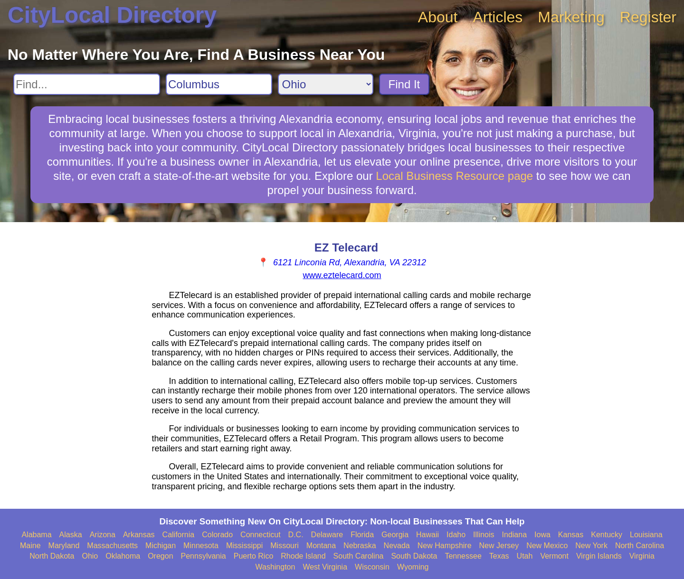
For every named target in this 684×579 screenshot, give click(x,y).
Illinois (483, 535)
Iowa (542, 535)
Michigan (160, 546)
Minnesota (200, 546)
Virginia (642, 556)
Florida (362, 535)
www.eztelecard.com (342, 275)
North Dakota (51, 556)
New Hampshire (445, 546)
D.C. (296, 535)
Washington (275, 567)
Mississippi (244, 546)
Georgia (394, 535)
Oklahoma (122, 556)
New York (591, 546)
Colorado (217, 535)
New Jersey (499, 546)
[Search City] (219, 84)
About (438, 17)
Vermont (554, 556)
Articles (497, 17)
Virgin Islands (599, 556)
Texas (499, 556)
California (178, 535)
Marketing (571, 17)
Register (648, 17)
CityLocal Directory (112, 15)
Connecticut (260, 535)
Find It (404, 84)
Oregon (160, 556)
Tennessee (463, 556)
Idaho (456, 535)
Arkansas (139, 535)
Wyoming (413, 567)
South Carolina (358, 556)
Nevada (397, 546)
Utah (525, 556)
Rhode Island (303, 556)
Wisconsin (372, 567)
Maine (30, 546)
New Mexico (547, 546)
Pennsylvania (203, 556)
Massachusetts (112, 546)
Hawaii (427, 535)
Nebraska (359, 546)
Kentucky (606, 535)
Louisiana (646, 535)
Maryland (64, 546)
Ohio (90, 556)
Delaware (327, 535)
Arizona (102, 535)
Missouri (284, 546)
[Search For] (86, 84)
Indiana (514, 535)
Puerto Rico (254, 556)
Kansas (570, 535)
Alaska (70, 535)
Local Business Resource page (454, 175)
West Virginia (325, 567)
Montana (321, 546)
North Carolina (639, 546)
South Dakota (414, 556)
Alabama (36, 535)
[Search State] (325, 84)
